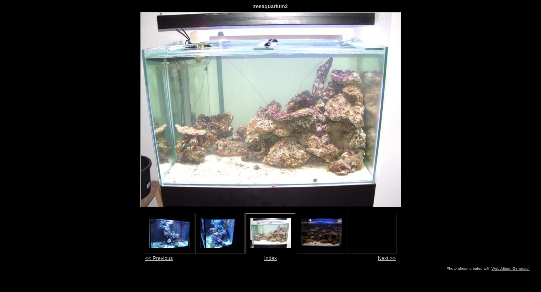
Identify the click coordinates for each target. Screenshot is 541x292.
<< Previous (159, 258)
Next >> (387, 258)
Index (270, 258)
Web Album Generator (510, 268)
